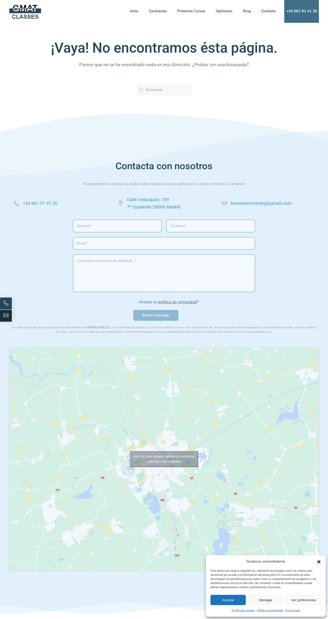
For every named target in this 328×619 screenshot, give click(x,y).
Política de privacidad (270, 610)
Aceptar (228, 600)
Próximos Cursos (191, 11)
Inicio (134, 11)
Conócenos (158, 11)
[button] (319, 561)
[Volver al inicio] (25, 11)
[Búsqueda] (164, 89)
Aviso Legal (292, 610)
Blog (247, 11)
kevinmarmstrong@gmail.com (261, 203)
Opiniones (224, 11)
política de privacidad (177, 302)
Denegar (265, 600)
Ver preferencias (303, 600)
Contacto (268, 11)
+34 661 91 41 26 (301, 11)
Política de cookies (243, 610)
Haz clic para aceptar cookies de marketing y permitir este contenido (164, 459)
